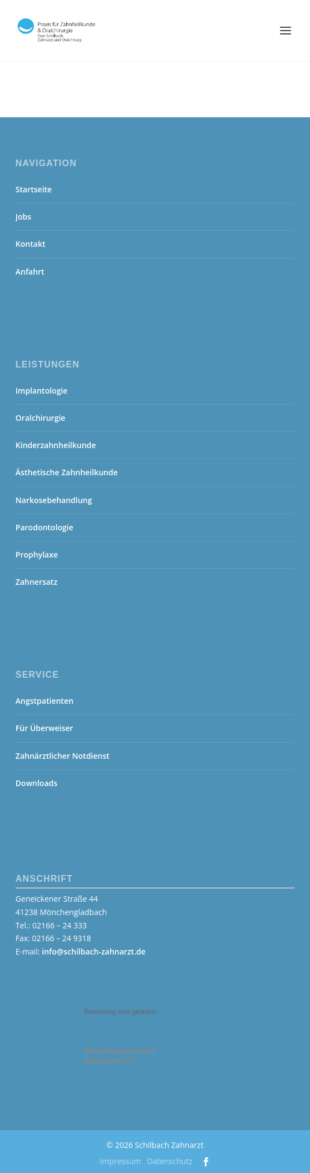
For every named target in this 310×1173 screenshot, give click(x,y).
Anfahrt (30, 271)
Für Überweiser (44, 728)
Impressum (120, 1161)
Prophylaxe (37, 554)
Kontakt (31, 243)
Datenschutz (169, 1161)
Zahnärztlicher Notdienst (63, 755)
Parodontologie (44, 527)
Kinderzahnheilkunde (56, 445)
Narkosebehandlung (54, 500)
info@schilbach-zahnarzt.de (93, 951)
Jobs (23, 216)
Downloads (36, 783)
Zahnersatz (36, 581)
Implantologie (42, 390)
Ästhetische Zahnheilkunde (67, 472)
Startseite (34, 189)
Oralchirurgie (41, 417)
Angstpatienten (44, 700)
